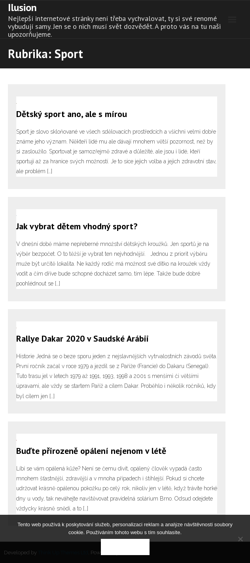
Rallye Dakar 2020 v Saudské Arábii (82, 338)
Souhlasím (125, 547)
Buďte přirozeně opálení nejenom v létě (91, 450)
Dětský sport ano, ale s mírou (71, 113)
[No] (240, 539)
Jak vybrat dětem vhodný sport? (76, 226)
